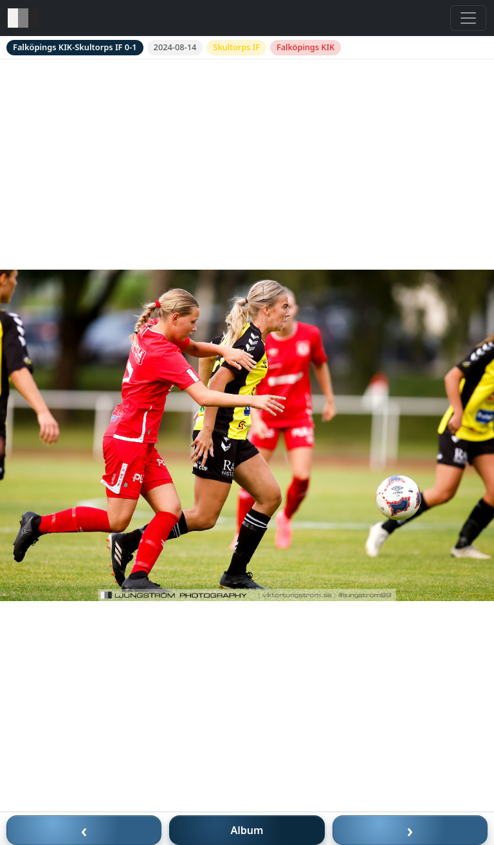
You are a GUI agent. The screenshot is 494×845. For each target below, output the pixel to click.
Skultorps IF (236, 47)
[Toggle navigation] (468, 18)
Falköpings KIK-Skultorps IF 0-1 (75, 47)
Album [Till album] (247, 830)
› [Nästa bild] (410, 830)
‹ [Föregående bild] (84, 830)
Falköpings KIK (305, 47)
